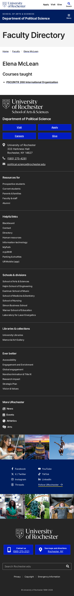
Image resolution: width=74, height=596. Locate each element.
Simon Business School (15, 305)
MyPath (7, 247)
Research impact (11, 379)
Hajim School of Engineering (17, 286)
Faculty (16, 51)
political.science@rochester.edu (26, 164)
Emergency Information (49, 576)
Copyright (29, 576)
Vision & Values (11, 388)
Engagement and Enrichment (18, 364)
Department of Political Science (26, 18)
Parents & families (12, 193)
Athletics (10, 420)
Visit (53, 4)
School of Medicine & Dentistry (19, 295)
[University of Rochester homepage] (14, 4)
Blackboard (9, 223)
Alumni (6, 203)
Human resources (12, 237)
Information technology (15, 242)
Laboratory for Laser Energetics (19, 314)
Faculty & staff (10, 198)
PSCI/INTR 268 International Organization (32, 82)
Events (8, 414)
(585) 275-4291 (16, 158)
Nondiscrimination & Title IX (17, 374)
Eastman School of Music (16, 290)
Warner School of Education (17, 310)
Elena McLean (31, 51)
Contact (7, 227)
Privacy (17, 576)
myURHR (7, 251)
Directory (7, 232)
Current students (12, 188)
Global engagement (13, 369)
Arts (7, 427)
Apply (46, 4)
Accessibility (9, 359)
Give (59, 4)
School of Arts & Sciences (18, 14)
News (8, 408)
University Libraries (13, 335)
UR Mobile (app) (11, 261)
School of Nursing (12, 300)
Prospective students (14, 183)
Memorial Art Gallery (13, 339)
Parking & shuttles (12, 256)
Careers (19, 136)
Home (6, 51)
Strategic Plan (10, 383)
